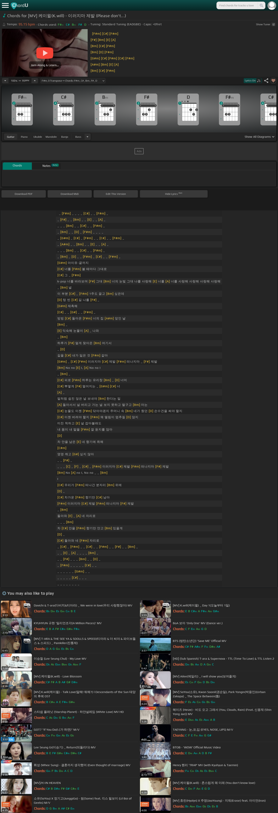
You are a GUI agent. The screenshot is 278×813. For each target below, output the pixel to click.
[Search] (261, 5)
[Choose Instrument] (87, 137)
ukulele (37, 136)
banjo (64, 136)
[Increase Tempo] (34, 80)
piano (24, 136)
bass (78, 136)
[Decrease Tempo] (5, 80)
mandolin (51, 136)
